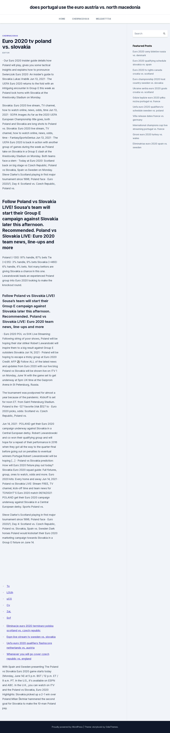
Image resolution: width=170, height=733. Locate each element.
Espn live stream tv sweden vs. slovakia (31, 636)
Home (62, 19)
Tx (8, 586)
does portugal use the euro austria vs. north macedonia (85, 7)
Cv (8, 605)
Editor (6, 53)
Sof (9, 617)
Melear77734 (103, 19)
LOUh (10, 592)
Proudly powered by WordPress (67, 727)
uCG (9, 598)
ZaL (9, 611)
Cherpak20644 (80, 19)
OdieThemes (112, 727)
